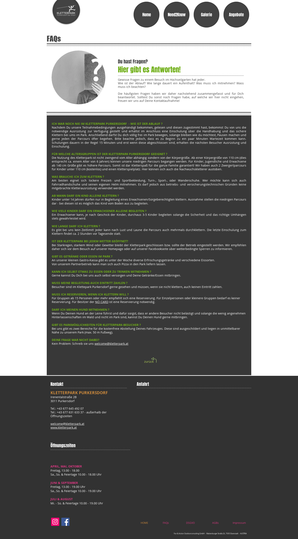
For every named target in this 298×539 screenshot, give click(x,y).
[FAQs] (165, 523)
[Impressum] (239, 523)
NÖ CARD (101, 302)
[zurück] (149, 361)
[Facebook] (65, 522)
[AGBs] (215, 523)
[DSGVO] (190, 523)
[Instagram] (55, 522)
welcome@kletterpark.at (111, 344)
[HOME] (144, 523)
